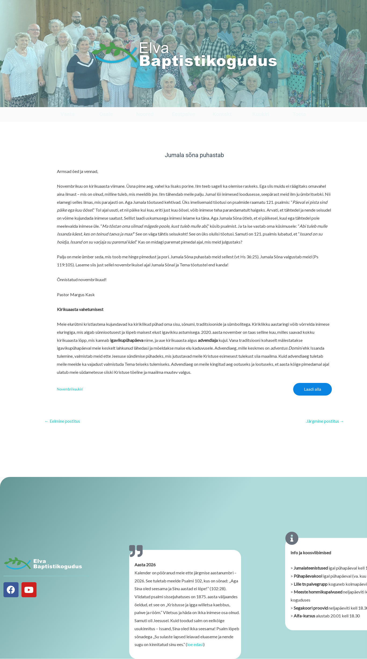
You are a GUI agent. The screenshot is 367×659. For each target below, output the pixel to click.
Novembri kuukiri (70, 389)
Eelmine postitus (62, 421)
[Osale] (106, 102)
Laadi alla (312, 389)
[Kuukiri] (261, 102)
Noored (145, 114)
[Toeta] (299, 102)
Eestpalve (183, 114)
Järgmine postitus (325, 421)
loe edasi (195, 648)
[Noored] (145, 102)
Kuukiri (260, 114)
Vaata (67, 114)
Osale (106, 114)
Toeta (299, 114)
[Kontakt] (222, 102)
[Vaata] (67, 102)
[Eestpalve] (183, 102)
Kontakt (222, 114)
